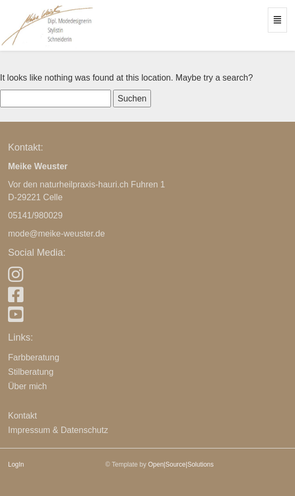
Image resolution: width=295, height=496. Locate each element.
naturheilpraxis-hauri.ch (84, 184)
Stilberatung (30, 371)
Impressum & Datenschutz (58, 430)
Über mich (27, 386)
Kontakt (22, 415)
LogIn (16, 464)
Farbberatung (33, 357)
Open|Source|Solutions (181, 464)
